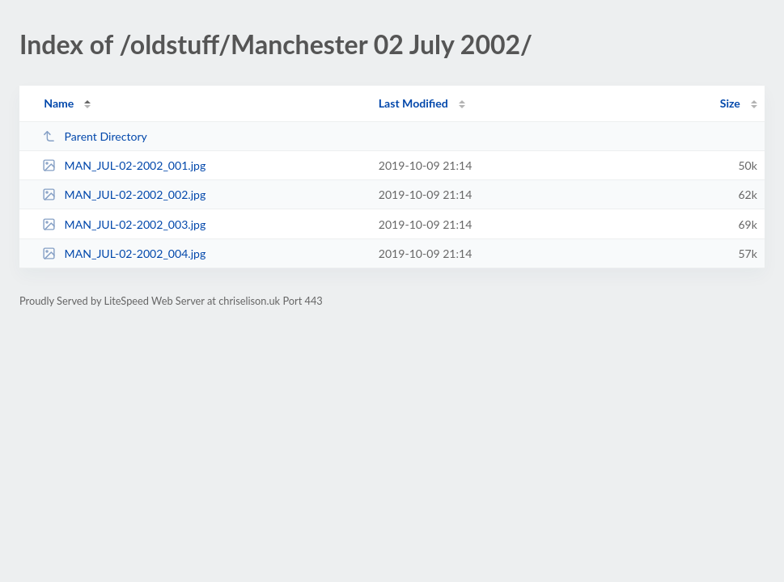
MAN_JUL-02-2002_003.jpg (124, 224)
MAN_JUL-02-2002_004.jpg (124, 253)
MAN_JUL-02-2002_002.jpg (124, 194)
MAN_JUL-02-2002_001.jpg (124, 165)
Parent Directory (94, 136)
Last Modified (413, 103)
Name (59, 103)
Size (730, 103)
